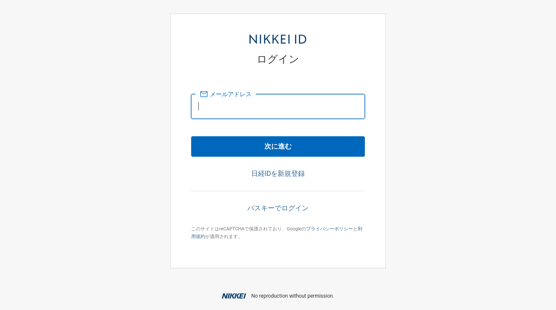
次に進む (278, 146)
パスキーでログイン (278, 208)
